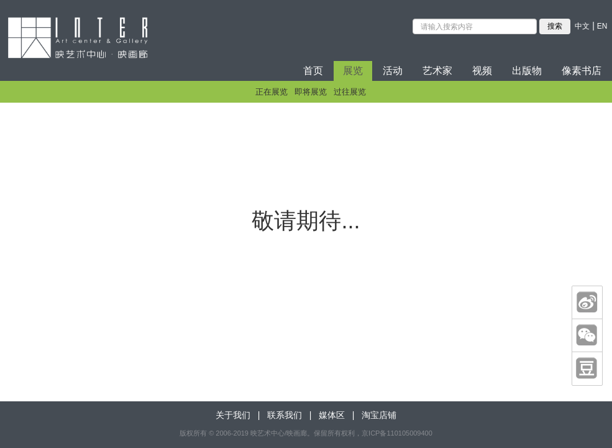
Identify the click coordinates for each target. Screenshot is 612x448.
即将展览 (311, 91)
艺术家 (437, 70)
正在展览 (271, 91)
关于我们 (233, 415)
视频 (482, 70)
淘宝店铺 (379, 415)
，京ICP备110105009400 (393, 433)
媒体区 (332, 415)
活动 (393, 70)
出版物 (527, 70)
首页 (313, 70)
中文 (582, 26)
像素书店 (581, 70)
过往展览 (350, 91)
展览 (353, 70)
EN (602, 26)
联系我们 (284, 415)
